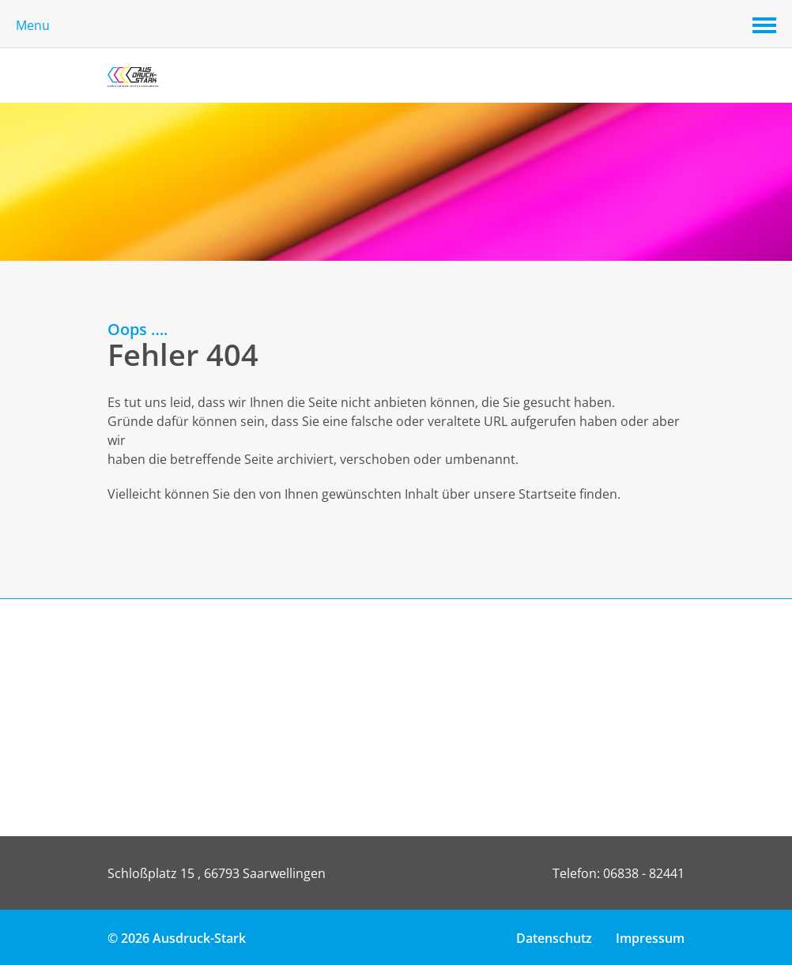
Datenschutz (554, 938)
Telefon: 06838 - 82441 (619, 873)
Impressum (650, 938)
